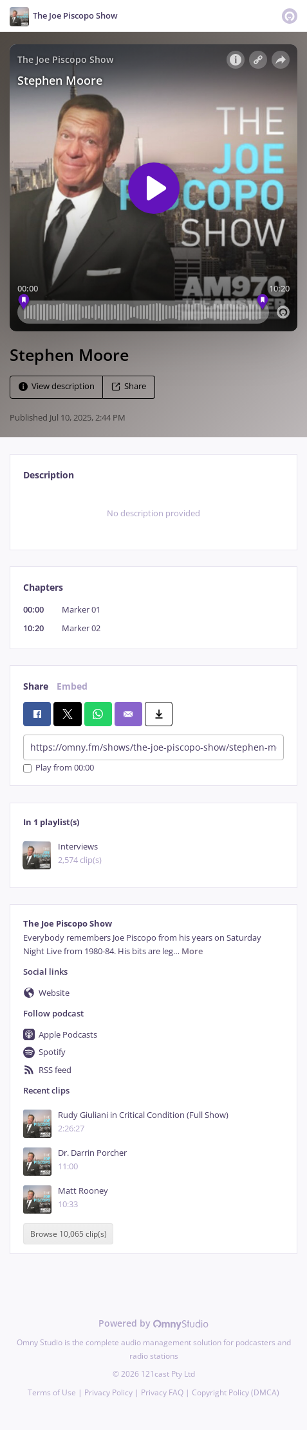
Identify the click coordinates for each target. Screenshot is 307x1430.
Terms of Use (52, 1392)
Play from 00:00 (58, 768)
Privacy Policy (108, 1392)
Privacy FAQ (162, 1392)
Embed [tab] (72, 686)
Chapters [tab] (43, 587)
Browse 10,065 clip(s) (68, 1233)
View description (57, 386)
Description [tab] (48, 475)
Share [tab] (35, 686)
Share (128, 386)
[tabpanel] (153, 514)
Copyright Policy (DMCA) (235, 1392)
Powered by (153, 1323)
